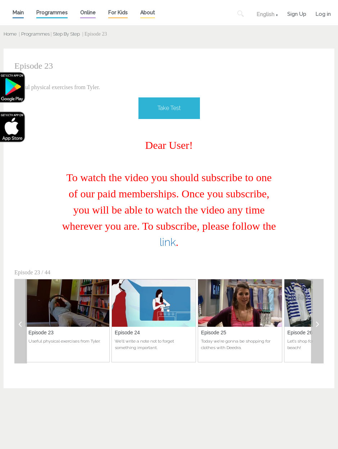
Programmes (52, 12)
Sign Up (296, 13)
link (168, 242)
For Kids (118, 12)
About (147, 12)
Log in (323, 13)
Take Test (169, 108)
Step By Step (66, 34)
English (265, 14)
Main (18, 12)
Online (88, 12)
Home (10, 34)
